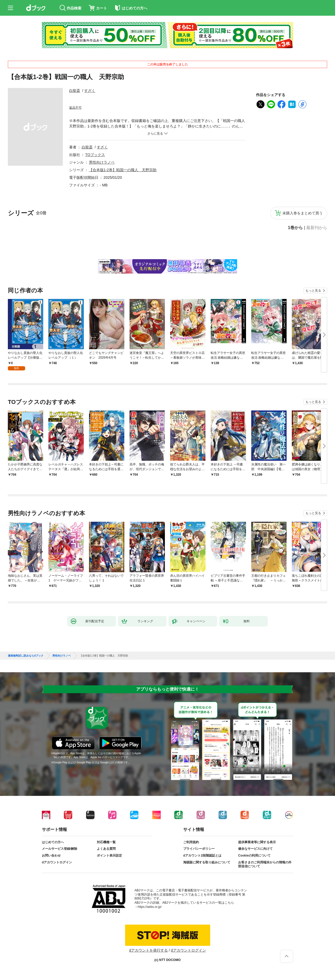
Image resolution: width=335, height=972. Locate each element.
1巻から (295, 228)
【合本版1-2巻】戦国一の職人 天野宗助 (123, 170)
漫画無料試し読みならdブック (25, 655)
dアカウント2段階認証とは (202, 855)
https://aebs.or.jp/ (149, 907)
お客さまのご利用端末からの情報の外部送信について (265, 864)
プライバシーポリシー (199, 849)
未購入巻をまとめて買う (302, 213)
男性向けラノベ (102, 162)
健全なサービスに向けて (255, 849)
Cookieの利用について (254, 855)
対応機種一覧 (106, 842)
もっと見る (313, 290)
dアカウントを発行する (148, 950)
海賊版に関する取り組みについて (206, 862)
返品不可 (75, 107)
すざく (89, 90)
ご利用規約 (191, 842)
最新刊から (316, 228)
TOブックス (95, 155)
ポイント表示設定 (109, 855)
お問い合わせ (51, 855)
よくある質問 (106, 849)
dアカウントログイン (57, 862)
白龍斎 (74, 90)
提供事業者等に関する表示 (257, 842)
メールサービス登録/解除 (59, 849)
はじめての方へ (53, 842)
